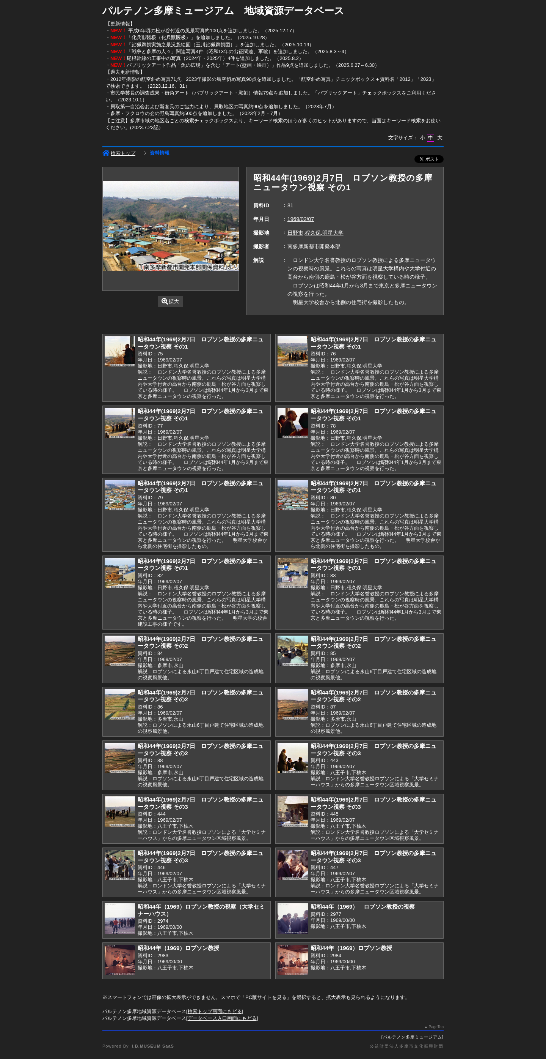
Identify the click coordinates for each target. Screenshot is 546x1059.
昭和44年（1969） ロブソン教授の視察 (363, 906)
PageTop (436, 1027)
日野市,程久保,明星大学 (315, 233)
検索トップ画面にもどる (215, 1011)
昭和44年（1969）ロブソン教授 (178, 948)
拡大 (170, 301)
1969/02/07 (300, 219)
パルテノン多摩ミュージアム (412, 1037)
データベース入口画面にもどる (222, 1018)
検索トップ (118, 153)
